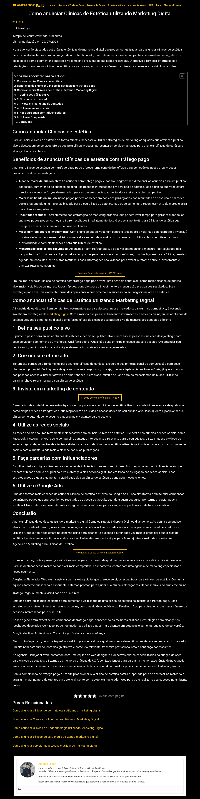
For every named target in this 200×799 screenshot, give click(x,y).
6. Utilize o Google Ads (31, 117)
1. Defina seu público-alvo (33, 94)
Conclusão (25, 121)
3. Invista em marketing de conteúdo (40, 103)
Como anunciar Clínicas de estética (39, 81)
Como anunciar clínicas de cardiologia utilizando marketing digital (55, 736)
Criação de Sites (116, 5)
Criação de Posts (96, 5)
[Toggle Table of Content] (180, 76)
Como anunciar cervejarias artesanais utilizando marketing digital (54, 745)
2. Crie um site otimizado (32, 99)
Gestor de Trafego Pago (71, 5)
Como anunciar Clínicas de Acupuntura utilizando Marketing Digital (55, 719)
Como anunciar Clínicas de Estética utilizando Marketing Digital (57, 90)
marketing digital (58, 314)
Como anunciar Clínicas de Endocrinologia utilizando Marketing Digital (57, 728)
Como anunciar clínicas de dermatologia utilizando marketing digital (56, 710)
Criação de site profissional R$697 (100, 397)
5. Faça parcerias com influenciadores (41, 112)
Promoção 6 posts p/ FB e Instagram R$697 (100, 552)
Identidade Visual (137, 5)
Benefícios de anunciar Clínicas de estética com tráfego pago (56, 85)
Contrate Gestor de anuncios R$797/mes (100, 273)
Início (52, 5)
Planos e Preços (172, 5)
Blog (158, 5)
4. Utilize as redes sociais (33, 108)
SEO (151, 5)
